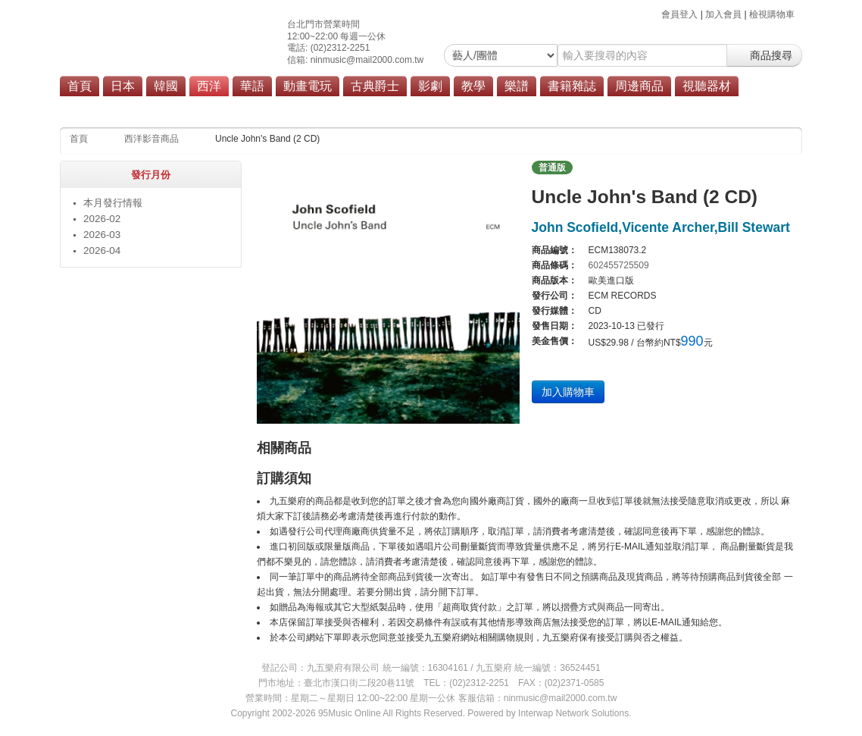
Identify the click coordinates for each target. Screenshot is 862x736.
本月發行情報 (112, 202)
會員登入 (679, 14)
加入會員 (723, 14)
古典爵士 (375, 86)
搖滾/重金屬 (362, 107)
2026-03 (101, 234)
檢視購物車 (772, 14)
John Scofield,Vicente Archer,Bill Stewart (661, 227)
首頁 (79, 86)
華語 (252, 86)
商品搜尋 (764, 55)
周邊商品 (639, 86)
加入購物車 (568, 392)
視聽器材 (706, 86)
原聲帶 (417, 107)
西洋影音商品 (151, 138)
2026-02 (101, 218)
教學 (473, 86)
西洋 (209, 86)
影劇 (430, 86)
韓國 (166, 86)
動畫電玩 (307, 86)
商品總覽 (466, 107)
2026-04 (101, 250)
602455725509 (619, 265)
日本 (123, 86)
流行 (311, 107)
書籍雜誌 (572, 86)
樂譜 (516, 86)
